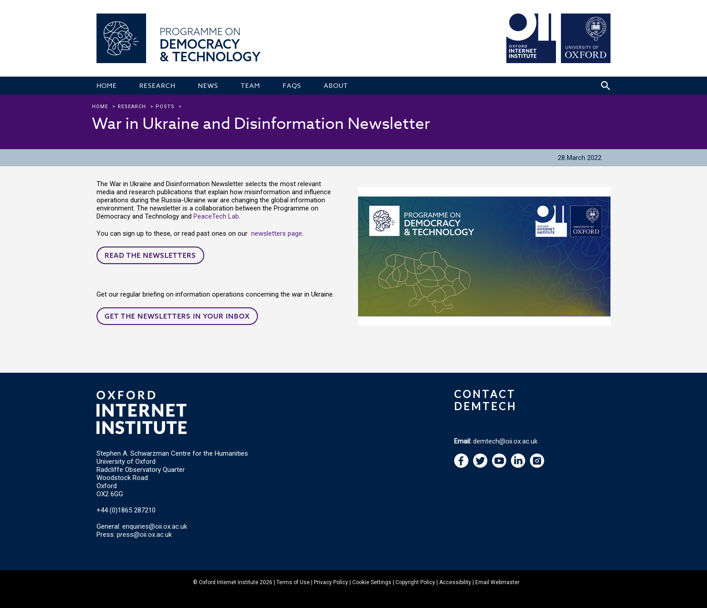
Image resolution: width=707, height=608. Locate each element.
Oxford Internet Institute (228, 582)
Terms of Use (293, 582)
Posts (165, 107)
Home (100, 107)
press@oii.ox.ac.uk (144, 534)
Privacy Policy (331, 582)
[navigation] (499, 466)
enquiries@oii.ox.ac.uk (154, 526)
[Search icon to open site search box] (605, 85)
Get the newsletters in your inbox (177, 316)
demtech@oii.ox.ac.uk (505, 441)
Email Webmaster (497, 582)
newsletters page (276, 233)
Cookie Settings (371, 582)
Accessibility (455, 582)
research (132, 107)
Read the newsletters (150, 255)
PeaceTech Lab (216, 216)
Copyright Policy (415, 582)
